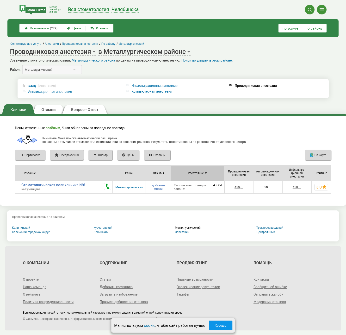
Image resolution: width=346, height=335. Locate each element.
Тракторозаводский (269, 227)
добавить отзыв (158, 187)
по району (313, 28)
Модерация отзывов (269, 302)
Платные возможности (195, 279)
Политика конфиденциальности (48, 302)
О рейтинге (31, 294)
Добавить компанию (116, 287)
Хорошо (220, 325)
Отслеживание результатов (198, 287)
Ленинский (100, 232)
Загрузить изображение (118, 294)
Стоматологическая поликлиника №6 (53, 185)
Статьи (105, 279)
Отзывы (99, 28)
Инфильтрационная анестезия (155, 85)
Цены (74, 28)
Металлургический (129, 187)
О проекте (31, 279)
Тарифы (183, 294)
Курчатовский (102, 227)
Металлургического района (93, 60)
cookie (149, 325)
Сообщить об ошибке (270, 287)
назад (41, 86)
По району (108, 43)
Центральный (265, 232)
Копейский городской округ (31, 232)
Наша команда (34, 287)
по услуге (290, 28)
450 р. (239, 187)
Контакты (261, 279)
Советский (182, 232)
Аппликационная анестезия (50, 91)
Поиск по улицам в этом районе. (207, 60)
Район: (15, 69)
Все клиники (41, 28)
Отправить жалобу (268, 294)
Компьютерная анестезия (151, 91)
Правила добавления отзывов (124, 302)
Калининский (21, 227)
